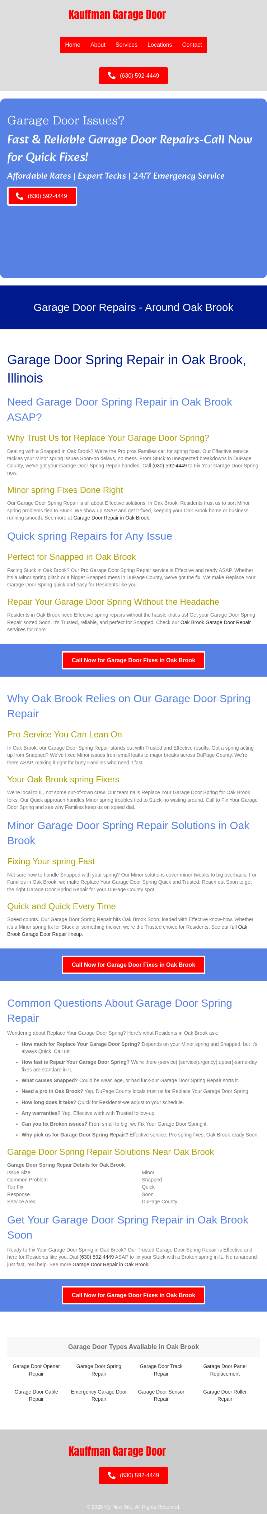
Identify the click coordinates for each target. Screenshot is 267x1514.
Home (72, 45)
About (98, 45)
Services (126, 45)
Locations (159, 45)
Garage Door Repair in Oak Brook (111, 518)
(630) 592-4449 (170, 465)
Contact (192, 45)
